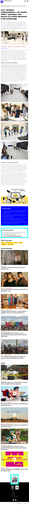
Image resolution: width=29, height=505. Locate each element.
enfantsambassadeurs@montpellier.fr (9, 234)
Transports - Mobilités (9, 242)
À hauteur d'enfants (3, 46)
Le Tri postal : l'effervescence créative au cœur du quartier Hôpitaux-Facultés (13, 357)
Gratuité (15, 242)
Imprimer (8, 20)
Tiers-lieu (2, 355)
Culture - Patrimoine (10, 46)
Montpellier (23, 46)
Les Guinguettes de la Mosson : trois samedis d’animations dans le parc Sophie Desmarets (14, 334)
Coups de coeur (3, 402)
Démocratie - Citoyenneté (17, 46)
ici (9, 233)
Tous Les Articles (7, 5)
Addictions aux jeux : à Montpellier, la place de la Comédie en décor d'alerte (14, 383)
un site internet (16, 72)
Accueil (2, 5)
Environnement (4, 244)
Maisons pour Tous (16, 70)
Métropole (3, 242)
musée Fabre (4, 64)
